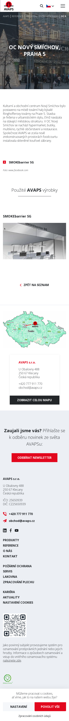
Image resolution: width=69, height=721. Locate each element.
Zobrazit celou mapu (34, 400)
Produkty (11, 540)
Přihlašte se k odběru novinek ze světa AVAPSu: (34, 437)
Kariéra (9, 592)
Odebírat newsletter (34, 458)
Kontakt (10, 556)
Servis (7, 571)
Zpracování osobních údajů (34, 716)
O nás (7, 551)
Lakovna (10, 577)
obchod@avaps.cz (30, 388)
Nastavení (18, 707)
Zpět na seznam (36, 285)
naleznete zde (12, 660)
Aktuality (11, 597)
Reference (10, 545)
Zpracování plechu (18, 582)
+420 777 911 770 (30, 384)
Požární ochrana (17, 566)
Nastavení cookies (18, 602)
